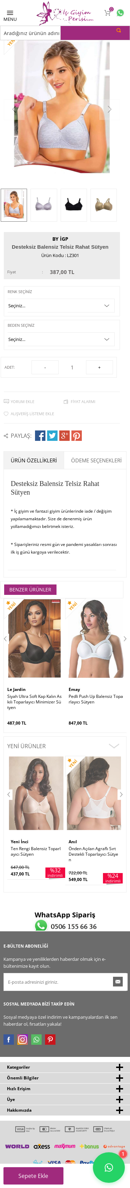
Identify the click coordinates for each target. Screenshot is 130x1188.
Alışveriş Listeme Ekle (32, 413)
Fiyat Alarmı (83, 401)
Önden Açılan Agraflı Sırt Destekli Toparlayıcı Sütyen (93, 854)
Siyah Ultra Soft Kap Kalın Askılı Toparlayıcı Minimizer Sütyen (34, 702)
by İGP (60, 239)
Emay (74, 689)
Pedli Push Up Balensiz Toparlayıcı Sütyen (96, 699)
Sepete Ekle (37, 1178)
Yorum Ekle (22, 401)
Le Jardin (16, 689)
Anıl (73, 842)
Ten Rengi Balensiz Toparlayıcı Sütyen (36, 851)
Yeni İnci (19, 842)
